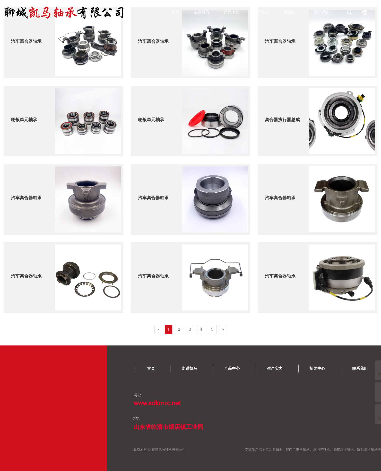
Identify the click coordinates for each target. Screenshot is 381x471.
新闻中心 (292, 12)
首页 (175, 12)
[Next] (223, 329)
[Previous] (158, 329)
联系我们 (322, 12)
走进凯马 (201, 12)
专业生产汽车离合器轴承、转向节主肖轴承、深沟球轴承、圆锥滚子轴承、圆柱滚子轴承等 (115, 449)
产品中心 (231, 12)
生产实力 (261, 12)
